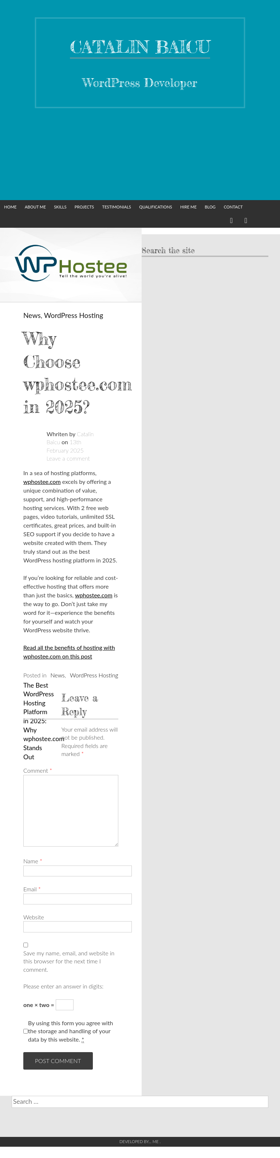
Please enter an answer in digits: (63, 986)
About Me (35, 206)
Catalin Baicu (140, 46)
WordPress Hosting (73, 315)
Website (33, 917)
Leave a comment (68, 458)
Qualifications (155, 206)
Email (32, 889)
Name (32, 860)
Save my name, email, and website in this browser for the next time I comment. (68, 961)
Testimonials (116, 206)
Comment (37, 770)
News (32, 315)
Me (156, 1141)
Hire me (188, 206)
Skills (60, 206)
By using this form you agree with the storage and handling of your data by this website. (70, 1031)
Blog (210, 206)
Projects (84, 206)
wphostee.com (42, 481)
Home (10, 206)
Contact (233, 206)
